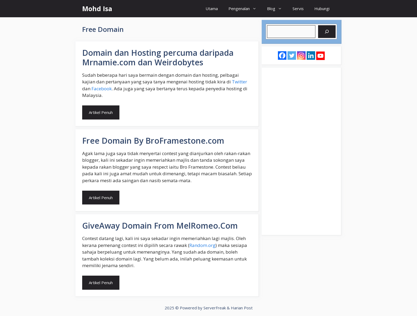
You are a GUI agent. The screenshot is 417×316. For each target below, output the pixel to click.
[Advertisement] (301, 151)
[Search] (327, 31)
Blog (277, 8)
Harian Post (242, 307)
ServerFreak (214, 307)
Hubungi (322, 8)
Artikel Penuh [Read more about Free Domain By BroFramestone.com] (101, 197)
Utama (212, 8)
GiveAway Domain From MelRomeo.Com (160, 225)
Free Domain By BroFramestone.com (153, 140)
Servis (298, 8)
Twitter (239, 82)
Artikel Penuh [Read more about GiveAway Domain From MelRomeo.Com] (101, 282)
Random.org (202, 245)
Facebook (101, 89)
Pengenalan (245, 8)
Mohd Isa (97, 8)
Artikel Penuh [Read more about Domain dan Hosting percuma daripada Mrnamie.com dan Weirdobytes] (101, 112)
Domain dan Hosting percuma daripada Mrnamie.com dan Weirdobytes (157, 57)
